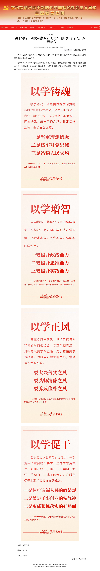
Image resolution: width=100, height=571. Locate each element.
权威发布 (32, 27)
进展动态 (51, 27)
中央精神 (23, 27)
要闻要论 (41, 27)
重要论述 (14, 27)
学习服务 (60, 27)
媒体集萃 (70, 27)
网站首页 (4, 27)
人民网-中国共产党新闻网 (58, 47)
